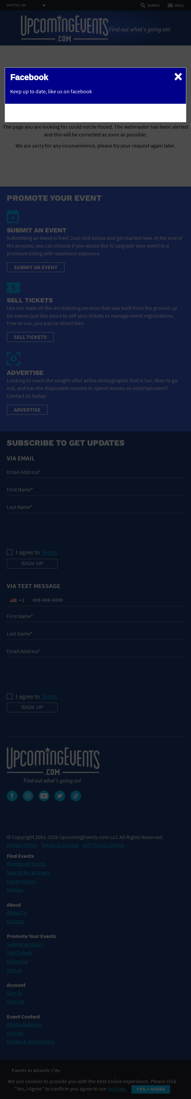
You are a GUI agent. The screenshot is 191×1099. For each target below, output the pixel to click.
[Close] (178, 76)
